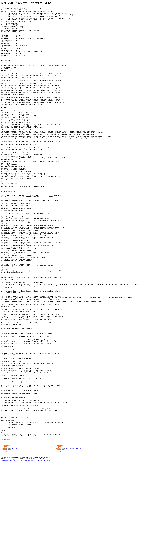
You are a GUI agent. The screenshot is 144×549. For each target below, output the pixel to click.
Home (14, 535)
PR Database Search (73, 535)
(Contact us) (4, 543)
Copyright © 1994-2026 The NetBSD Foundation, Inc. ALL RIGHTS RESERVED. (25, 547)
